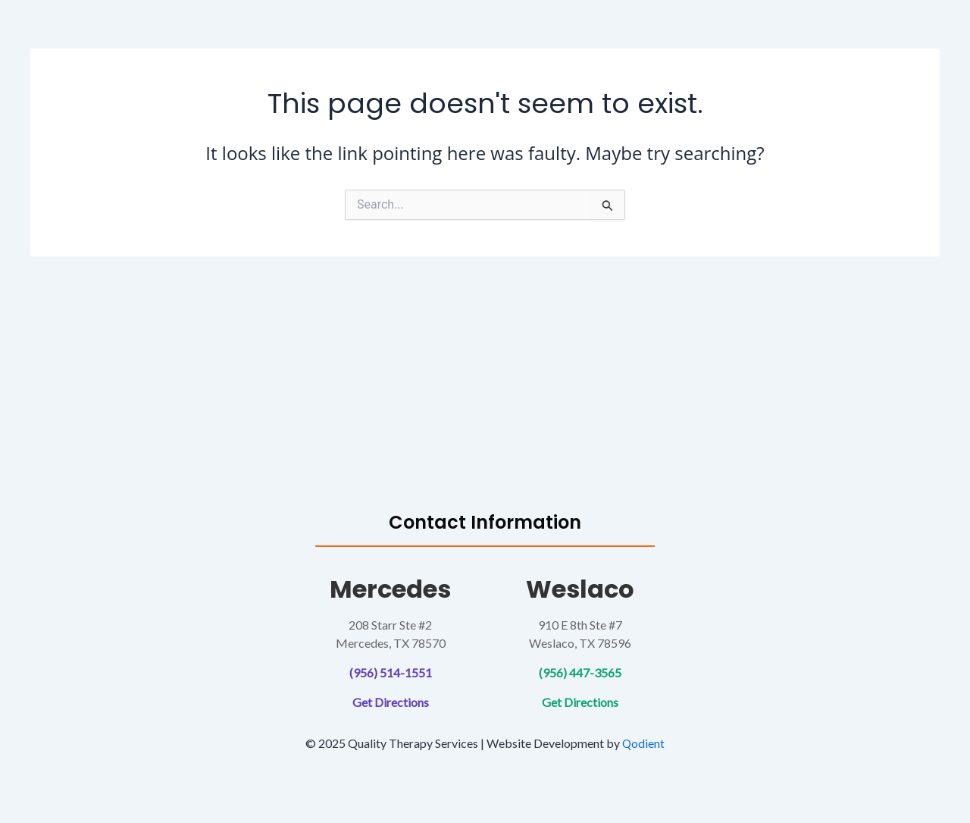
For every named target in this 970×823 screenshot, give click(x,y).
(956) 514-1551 (390, 672)
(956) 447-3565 (580, 672)
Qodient (643, 743)
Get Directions (390, 702)
